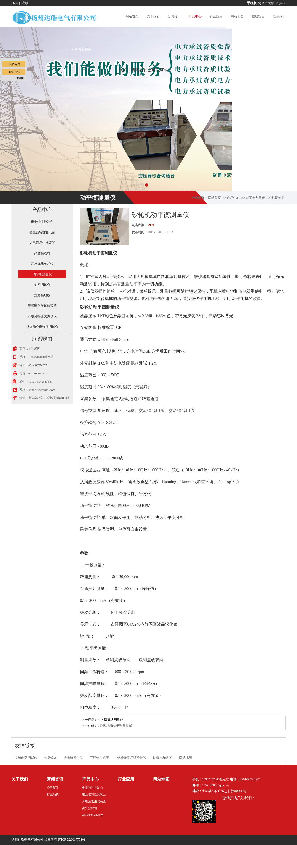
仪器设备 (50, 758)
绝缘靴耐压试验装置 (42, 305)
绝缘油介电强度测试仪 (42, 326)
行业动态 (53, 794)
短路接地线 (42, 295)
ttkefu (20, 77)
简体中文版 (266, 3)
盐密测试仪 (42, 284)
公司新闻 (53, 787)
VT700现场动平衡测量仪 (114, 725)
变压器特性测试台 (42, 232)
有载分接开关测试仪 (42, 316)
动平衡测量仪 (255, 197)
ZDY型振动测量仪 (110, 720)
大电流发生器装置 (42, 242)
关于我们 (153, 16)
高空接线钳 (42, 253)
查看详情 (277, 197)
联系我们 (279, 16)
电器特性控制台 (42, 221)
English (281, 3)
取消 (135, 91)
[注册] (25, 3)
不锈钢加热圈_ (100, 758)
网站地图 (237, 16)
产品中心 (195, 16)
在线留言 (258, 16)
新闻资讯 (174, 16)
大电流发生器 (73, 758)
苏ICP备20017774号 (71, 839)
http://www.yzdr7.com (41, 389)
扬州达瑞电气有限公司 (27, 839)
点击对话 (163, 92)
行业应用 (216, 16)
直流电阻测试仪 (26, 758)
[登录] (16, 3)
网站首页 (132, 16)
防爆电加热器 (162, 758)
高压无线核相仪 (42, 263)
